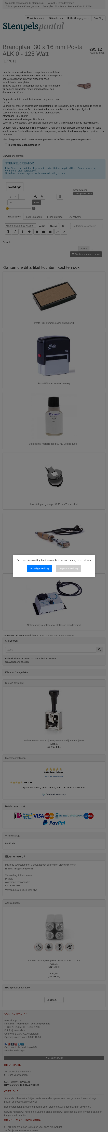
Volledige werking (39, 568)
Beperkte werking (68, 568)
